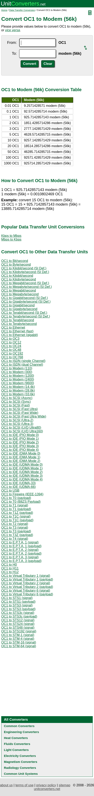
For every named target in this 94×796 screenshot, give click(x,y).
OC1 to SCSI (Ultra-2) (17, 420)
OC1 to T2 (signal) (14, 524)
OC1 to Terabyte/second (19, 324)
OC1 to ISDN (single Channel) (23, 361)
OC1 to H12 (10, 572)
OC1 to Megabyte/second (20, 294)
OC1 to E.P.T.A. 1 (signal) (20, 542)
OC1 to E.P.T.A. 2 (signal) (20, 550)
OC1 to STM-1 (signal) (17, 635)
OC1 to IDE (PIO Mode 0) (20, 435)
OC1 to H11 (10, 568)
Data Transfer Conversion (22, 10)
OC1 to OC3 (10, 338)
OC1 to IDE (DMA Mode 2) (20, 461)
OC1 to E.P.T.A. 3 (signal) (20, 557)
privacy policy (46, 785)
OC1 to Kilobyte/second (18, 279)
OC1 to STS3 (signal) (17, 605)
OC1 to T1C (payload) (17, 520)
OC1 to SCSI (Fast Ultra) (19, 409)
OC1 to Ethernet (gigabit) (19, 335)
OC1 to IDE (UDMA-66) (18, 487)
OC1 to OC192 (12, 353)
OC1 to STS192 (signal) (18, 631)
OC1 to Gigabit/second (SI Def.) (24, 298)
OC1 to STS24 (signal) (17, 624)
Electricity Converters (20, 756)
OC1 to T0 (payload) (16, 498)
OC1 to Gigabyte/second (19, 309)
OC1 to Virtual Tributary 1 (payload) (27, 579)
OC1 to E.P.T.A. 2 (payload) (21, 553)
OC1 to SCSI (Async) (16, 398)
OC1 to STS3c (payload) (19, 616)
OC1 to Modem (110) (16, 368)
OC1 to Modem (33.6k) (18, 394)
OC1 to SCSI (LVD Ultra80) (21, 427)
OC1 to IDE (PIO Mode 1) (20, 438)
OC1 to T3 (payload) (16, 531)
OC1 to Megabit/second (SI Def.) (25, 283)
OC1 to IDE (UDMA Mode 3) (22, 475)
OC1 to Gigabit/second (18, 305)
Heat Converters (16, 738)
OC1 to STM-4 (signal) (17, 638)
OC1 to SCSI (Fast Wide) (19, 412)
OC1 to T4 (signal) (14, 538)
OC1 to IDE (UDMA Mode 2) (22, 472)
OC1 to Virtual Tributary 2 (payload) (27, 587)
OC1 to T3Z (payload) (17, 535)
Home (4, 10)
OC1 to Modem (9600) (17, 383)
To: (14, 53)
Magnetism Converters (20, 761)
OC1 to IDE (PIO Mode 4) (20, 450)
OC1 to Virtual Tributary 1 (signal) (25, 575)
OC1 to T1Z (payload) (17, 512)
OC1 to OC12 (11, 342)
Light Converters (16, 750)
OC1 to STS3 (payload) (18, 609)
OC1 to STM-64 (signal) (18, 646)
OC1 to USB (10, 490)
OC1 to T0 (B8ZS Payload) (21, 501)
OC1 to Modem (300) (16, 372)
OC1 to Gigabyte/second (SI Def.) (26, 301)
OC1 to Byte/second (16, 264)
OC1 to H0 (9, 564)
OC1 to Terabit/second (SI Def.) (24, 312)
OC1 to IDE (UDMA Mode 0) (22, 464)
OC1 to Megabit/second (18, 290)
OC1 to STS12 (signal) (17, 620)
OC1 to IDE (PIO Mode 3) (20, 446)
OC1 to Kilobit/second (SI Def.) (23, 268)
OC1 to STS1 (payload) (18, 601)
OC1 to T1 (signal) (14, 505)
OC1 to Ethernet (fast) (17, 331)
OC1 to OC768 (12, 357)
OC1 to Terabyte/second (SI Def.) (25, 316)
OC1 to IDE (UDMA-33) (18, 483)
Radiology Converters (20, 767)
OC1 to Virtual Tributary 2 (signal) (25, 583)
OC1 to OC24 (11, 346)
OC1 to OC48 (11, 349)
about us (6, 785)
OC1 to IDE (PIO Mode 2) (20, 442)
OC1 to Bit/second (14, 261)
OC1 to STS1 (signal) (17, 598)
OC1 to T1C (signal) (16, 516)
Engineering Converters (21, 732)
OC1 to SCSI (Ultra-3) (17, 424)
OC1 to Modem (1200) (17, 375)
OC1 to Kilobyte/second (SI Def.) (25, 272)
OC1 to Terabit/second (17, 320)
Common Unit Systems (21, 773)
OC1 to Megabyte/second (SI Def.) (26, 287)
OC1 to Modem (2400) (17, 379)
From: (12, 43)
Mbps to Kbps (11, 239)
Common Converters (19, 726)
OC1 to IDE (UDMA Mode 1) (22, 468)
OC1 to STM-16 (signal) (18, 642)
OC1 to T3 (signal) (14, 527)
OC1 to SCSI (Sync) (16, 401)
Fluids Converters (17, 744)
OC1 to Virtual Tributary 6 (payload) (27, 594)
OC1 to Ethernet (13, 327)
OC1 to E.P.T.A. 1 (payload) (21, 546)
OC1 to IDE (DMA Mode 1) (20, 457)
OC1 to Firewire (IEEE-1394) (22, 494)
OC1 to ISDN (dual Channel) (22, 364)
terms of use (24, 785)
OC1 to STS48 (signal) (17, 627)
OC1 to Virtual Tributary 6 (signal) (25, 590)
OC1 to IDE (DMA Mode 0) (20, 453)
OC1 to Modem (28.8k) (18, 390)
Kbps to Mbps (11, 235)
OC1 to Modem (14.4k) (18, 387)
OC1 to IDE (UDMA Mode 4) (22, 479)
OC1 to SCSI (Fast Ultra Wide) (23, 416)
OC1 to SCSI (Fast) (15, 405)
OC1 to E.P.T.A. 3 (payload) (21, 561)
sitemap (64, 785)
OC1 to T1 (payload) (16, 509)
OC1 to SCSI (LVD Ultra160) (22, 431)
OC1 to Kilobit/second (17, 275)
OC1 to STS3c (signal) (17, 612)
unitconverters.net (47, 789)
